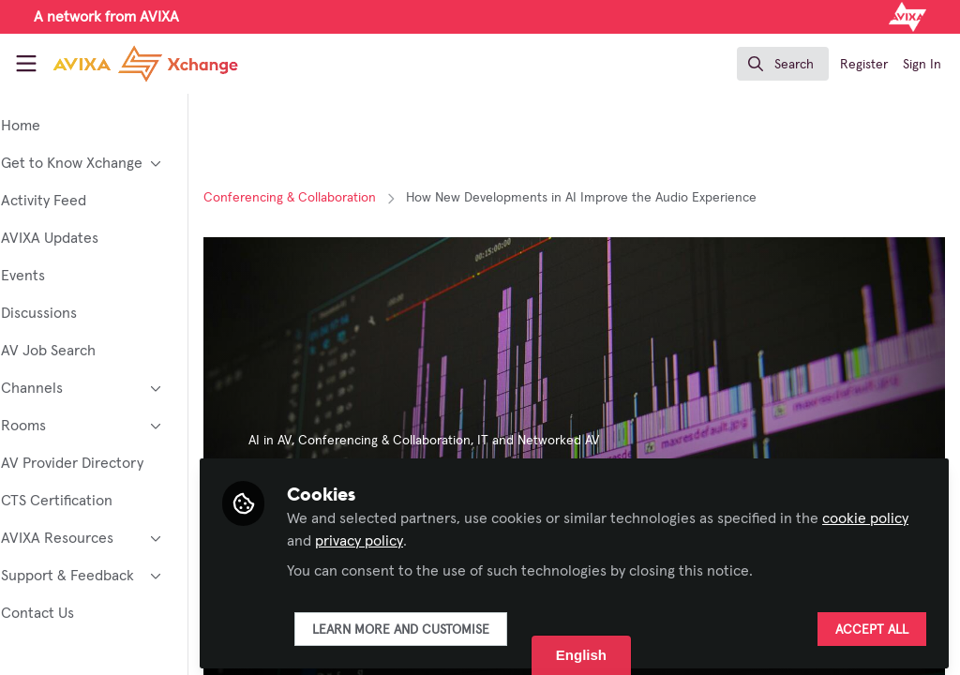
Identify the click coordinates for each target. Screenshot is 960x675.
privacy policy (453, 536)
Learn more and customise (452, 625)
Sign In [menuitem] (922, 64)
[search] (783, 64)
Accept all (871, 625)
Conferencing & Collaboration (341, 197)
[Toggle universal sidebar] (26, 64)
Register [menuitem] (864, 64)
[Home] (123, 64)
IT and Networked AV (590, 440)
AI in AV (321, 440)
